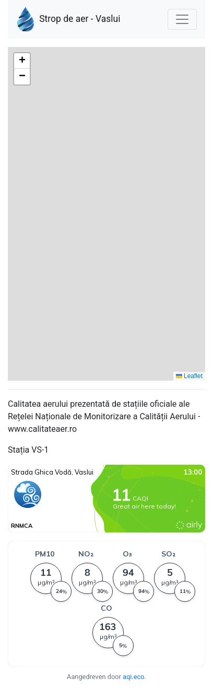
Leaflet (189, 376)
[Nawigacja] (182, 19)
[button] (22, 61)
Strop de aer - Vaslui (68, 19)
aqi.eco (134, 677)
